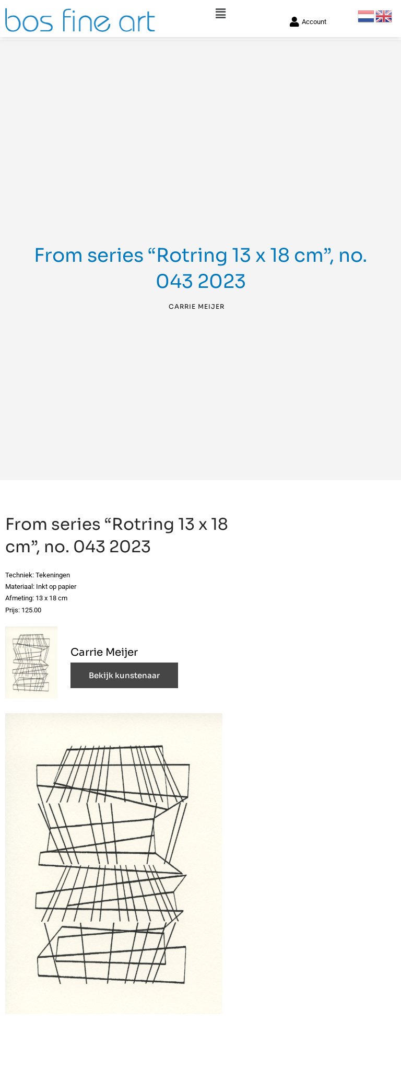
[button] (220, 11)
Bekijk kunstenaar (124, 677)
